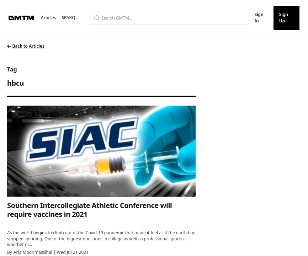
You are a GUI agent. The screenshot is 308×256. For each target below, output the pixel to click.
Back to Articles (25, 46)
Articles (48, 18)
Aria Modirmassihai (33, 252)
